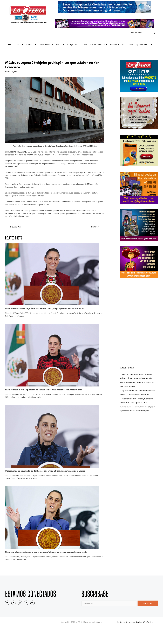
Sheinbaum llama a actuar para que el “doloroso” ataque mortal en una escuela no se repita (49, 552)
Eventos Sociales (117, 44)
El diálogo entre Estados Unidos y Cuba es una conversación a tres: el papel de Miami (138, 404)
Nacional (31, 44)
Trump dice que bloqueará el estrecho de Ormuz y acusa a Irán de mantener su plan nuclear (137, 394)
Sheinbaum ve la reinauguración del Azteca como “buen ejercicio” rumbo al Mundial (47, 390)
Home (10, 44)
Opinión (84, 44)
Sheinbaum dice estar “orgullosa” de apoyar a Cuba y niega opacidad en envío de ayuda (48, 309)
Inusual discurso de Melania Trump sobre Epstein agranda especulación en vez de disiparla (136, 414)
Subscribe (147, 603)
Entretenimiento (98, 44)
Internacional (46, 44)
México (60, 44)
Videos (130, 44)
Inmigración (72, 44)
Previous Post (15, 227)
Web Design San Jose (124, 623)
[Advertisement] (138, 301)
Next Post (95, 227)
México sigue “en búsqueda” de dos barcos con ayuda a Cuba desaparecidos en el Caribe (48, 471)
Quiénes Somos (144, 44)
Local (19, 44)
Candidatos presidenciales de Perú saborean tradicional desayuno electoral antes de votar (138, 376)
